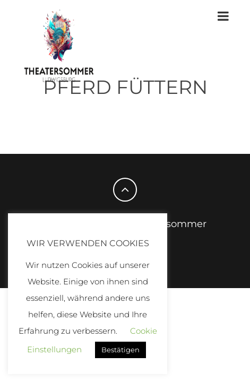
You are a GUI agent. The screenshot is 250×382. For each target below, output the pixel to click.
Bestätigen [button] (120, 349)
